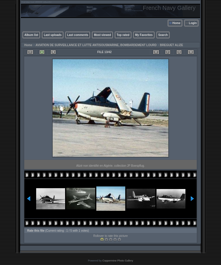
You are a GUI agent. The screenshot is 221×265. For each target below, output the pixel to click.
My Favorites (144, 35)
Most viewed (102, 35)
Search (163, 35)
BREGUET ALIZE (171, 45)
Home (176, 23)
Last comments (77, 35)
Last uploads (53, 35)
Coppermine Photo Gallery (117, 260)
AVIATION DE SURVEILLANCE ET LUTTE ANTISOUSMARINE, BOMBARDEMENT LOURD (96, 45)
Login (193, 23)
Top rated (123, 35)
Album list (31, 35)
